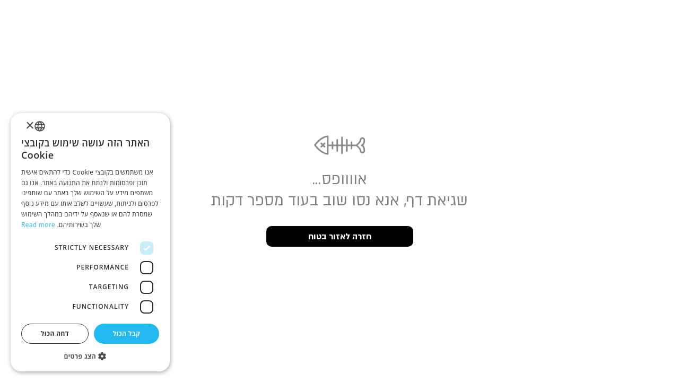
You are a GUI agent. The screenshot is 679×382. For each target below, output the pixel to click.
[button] (90, 356)
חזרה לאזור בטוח (339, 236)
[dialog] (90, 242)
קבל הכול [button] (126, 333)
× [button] (30, 126)
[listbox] (39, 126)
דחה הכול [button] (55, 333)
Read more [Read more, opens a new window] (38, 224)
